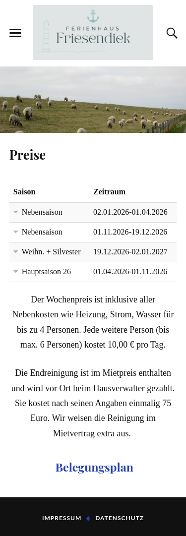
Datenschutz (119, 518)
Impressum (61, 518)
